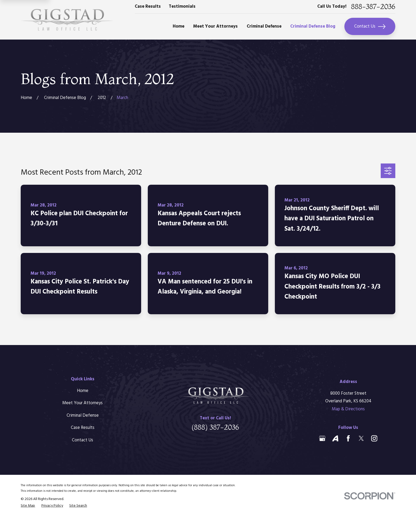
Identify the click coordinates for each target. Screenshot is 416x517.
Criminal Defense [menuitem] (264, 26)
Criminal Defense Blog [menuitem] (312, 26)
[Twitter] (361, 438)
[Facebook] (348, 438)
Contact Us (369, 26)
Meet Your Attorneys (82, 403)
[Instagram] (374, 438)
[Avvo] (335, 438)
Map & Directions (348, 409)
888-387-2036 (373, 6)
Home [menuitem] (178, 26)
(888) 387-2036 (215, 427)
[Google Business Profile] (322, 438)
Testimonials (182, 6)
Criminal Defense (83, 415)
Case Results (148, 6)
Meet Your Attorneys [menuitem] (215, 26)
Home (82, 390)
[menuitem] (28, 506)
